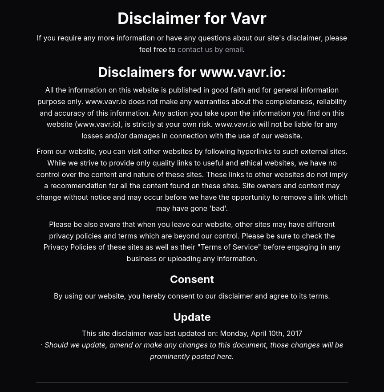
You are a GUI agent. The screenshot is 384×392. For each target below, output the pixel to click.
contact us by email (210, 49)
